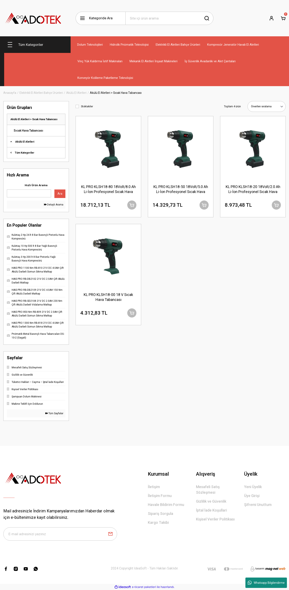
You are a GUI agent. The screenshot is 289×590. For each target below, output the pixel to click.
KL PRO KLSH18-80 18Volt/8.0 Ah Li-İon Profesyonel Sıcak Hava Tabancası (108, 189)
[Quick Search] (29, 193)
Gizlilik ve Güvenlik (211, 501)
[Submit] (110, 534)
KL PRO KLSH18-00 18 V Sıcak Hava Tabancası (108, 297)
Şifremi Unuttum (258, 504)
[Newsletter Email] (60, 534)
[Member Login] (271, 18)
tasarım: (260, 568)
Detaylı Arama (53, 204)
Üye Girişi (252, 495)
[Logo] (33, 18)
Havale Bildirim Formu (166, 504)
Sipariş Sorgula (160, 513)
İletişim (154, 487)
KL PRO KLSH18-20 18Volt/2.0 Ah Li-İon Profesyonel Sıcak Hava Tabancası (253, 189)
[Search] (169, 18)
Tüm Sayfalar (54, 413)
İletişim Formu (160, 495)
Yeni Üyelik (253, 487)
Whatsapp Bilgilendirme (266, 582)
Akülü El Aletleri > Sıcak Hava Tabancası (116, 92)
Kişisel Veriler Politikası (215, 519)
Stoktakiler (87, 106)
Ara (60, 193)
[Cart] (283, 18)
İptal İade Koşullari (211, 510)
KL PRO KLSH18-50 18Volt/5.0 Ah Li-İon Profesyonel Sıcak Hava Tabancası (180, 189)
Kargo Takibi (158, 522)
